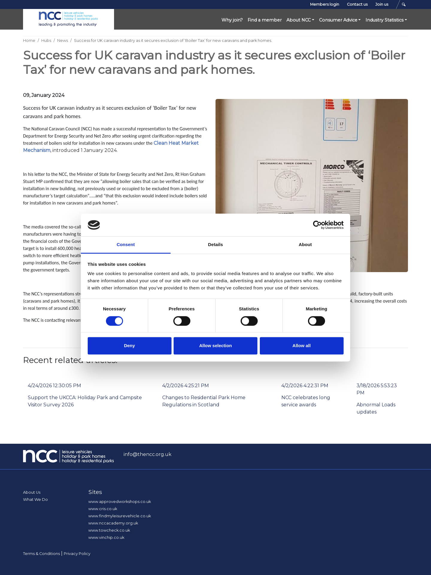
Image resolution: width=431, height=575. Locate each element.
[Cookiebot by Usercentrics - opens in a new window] (317, 224)
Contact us (357, 4)
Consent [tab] (126, 244)
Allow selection (215, 345)
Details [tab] (215, 244)
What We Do (35, 499)
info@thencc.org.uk (148, 454)
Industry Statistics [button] (384, 20)
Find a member (265, 20)
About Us (31, 492)
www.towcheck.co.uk (109, 530)
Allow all (301, 345)
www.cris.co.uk (102, 509)
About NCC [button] (298, 20)
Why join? (232, 20)
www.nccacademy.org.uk (113, 523)
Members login (324, 4)
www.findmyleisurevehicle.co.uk (119, 516)
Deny (129, 345)
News (62, 40)
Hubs (46, 40)
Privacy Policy (77, 553)
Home (29, 40)
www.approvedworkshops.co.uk (119, 501)
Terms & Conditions (41, 553)
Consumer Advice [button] (338, 20)
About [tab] (305, 244)
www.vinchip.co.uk (106, 537)
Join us (381, 4)
